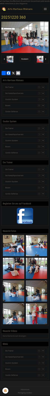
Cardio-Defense (11, 112)
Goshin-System (11, 99)
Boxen (7, 105)
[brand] (17, 9)
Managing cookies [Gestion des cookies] (25, 393)
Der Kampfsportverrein (14, 93)
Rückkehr (25, 59)
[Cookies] (5, 391)
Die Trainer (9, 87)
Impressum (25, 389)
